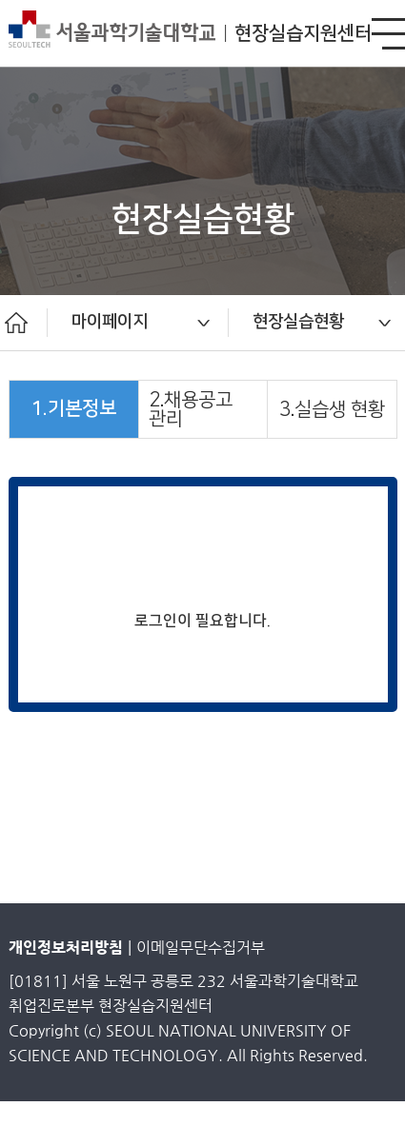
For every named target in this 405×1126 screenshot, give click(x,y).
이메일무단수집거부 (200, 947)
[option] (138, 322)
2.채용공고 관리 (191, 409)
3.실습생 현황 (332, 409)
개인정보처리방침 (66, 947)
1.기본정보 (73, 408)
